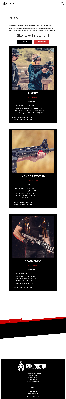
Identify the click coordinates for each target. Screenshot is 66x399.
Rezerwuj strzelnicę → (33, 396)
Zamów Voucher (41, 41)
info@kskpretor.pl (33, 393)
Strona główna (5, 8)
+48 (33, 392)
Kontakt (25, 41)
